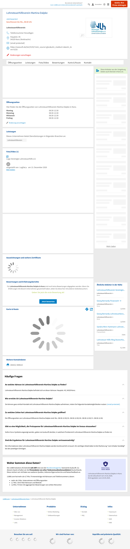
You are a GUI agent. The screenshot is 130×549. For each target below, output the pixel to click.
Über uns (17, 512)
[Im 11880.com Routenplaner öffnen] (87, 309)
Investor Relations (20, 519)
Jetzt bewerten (48, 301)
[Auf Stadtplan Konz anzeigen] (91, 309)
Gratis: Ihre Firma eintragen (119, 3)
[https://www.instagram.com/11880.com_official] (23, 539)
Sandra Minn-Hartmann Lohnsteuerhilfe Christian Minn (111, 326)
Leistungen (30, 62)
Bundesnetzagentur (54, 468)
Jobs (15, 523)
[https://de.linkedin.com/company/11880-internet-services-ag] (35, 539)
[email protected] (113, 404)
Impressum (112, 512)
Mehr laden (111, 246)
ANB (110, 523)
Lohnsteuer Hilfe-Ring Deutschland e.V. (111, 339)
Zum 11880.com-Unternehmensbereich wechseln (66, 5)
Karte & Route (74, 62)
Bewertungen (58, 62)
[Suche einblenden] (90, 4)
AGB (110, 519)
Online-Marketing (53, 512)
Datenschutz (113, 515)
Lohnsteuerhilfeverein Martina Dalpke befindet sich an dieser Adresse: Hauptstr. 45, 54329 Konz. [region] (40, 390)
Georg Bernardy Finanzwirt (108, 300)
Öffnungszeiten (15, 62)
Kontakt (87, 62)
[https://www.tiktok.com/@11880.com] (17, 539)
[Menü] (109, 4)
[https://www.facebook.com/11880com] (11, 539)
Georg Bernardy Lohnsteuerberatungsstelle (111, 313)
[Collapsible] (123, 384)
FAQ (83, 515)
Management (18, 515)
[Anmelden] (97, 4)
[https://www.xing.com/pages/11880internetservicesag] (29, 539)
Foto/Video (44, 62)
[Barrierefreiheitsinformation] (105, 4)
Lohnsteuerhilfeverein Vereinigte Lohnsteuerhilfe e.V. (111, 290)
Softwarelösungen (54, 515)
